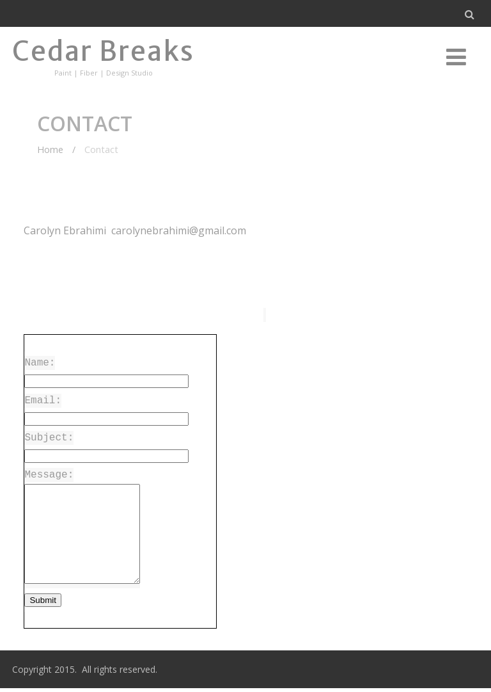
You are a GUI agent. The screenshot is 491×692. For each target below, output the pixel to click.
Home (50, 149)
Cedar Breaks (103, 51)
